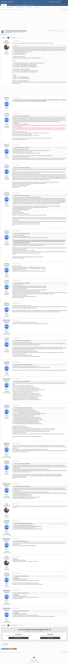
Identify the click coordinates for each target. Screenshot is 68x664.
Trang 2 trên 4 (21, 37)
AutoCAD (2, 7)
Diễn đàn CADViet (7, 2)
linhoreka (6, 97)
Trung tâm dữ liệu (37, 7)
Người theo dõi (62, 30)
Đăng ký (64, 1)
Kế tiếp (14, 37)
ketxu (6, 41)
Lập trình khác (22, 32)
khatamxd (6, 145)
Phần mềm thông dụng (10, 7)
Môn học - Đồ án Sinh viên (20, 7)
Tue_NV (7, 113)
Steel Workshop (15, 558)
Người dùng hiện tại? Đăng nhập (55, 1)
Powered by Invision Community (34, 662)
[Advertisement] (34, 19)
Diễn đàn (3, 4)
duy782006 (6, 443)
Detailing (6, 193)
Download (10, 4)
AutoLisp (16, 4)
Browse (32, 4)
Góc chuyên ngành (29, 7)
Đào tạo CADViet (25, 4)
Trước (4, 37)
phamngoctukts (9, 32)
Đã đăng (16, 97)
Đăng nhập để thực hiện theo (54, 30)
